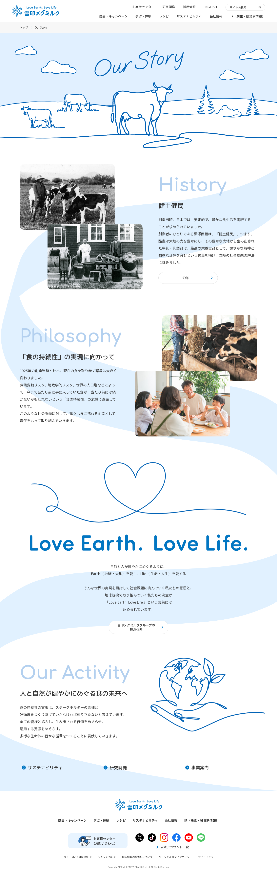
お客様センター (143, 6)
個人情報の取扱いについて (137, 857)
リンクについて (107, 857)
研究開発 (168, 6)
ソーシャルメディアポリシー (175, 857)
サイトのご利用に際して (78, 857)
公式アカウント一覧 (172, 846)
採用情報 (189, 6)
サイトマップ (205, 857)
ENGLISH (210, 6)
